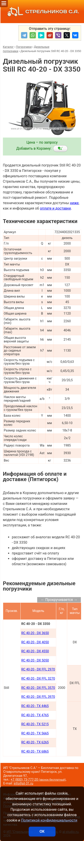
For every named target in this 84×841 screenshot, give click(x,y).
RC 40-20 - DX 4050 (35, 642)
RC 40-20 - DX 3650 (35, 633)
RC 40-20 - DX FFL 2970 (38, 669)
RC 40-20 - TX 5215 (35, 724)
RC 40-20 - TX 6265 (35, 742)
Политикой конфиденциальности (49, 820)
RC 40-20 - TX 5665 (35, 733)
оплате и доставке (55, 208)
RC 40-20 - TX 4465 (35, 706)
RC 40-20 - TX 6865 (35, 751)
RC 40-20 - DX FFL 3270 (38, 679)
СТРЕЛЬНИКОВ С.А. (42, 11)
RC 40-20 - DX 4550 (35, 651)
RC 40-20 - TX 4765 (35, 715)
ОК (41, 831)
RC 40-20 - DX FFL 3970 (38, 697)
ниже (74, 203)
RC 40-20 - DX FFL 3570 (38, 688)
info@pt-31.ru (23, 783)
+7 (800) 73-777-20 (38, 780)
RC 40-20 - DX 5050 (35, 660)
